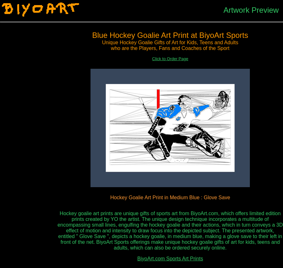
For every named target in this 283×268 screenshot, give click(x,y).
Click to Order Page (170, 58)
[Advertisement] (28, 124)
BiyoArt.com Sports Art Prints (170, 258)
